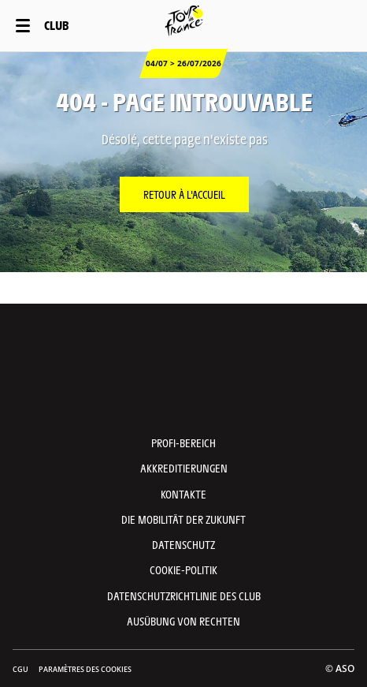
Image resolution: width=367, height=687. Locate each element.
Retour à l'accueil (184, 194)
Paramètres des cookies (85, 669)
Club (56, 25)
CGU (20, 669)
